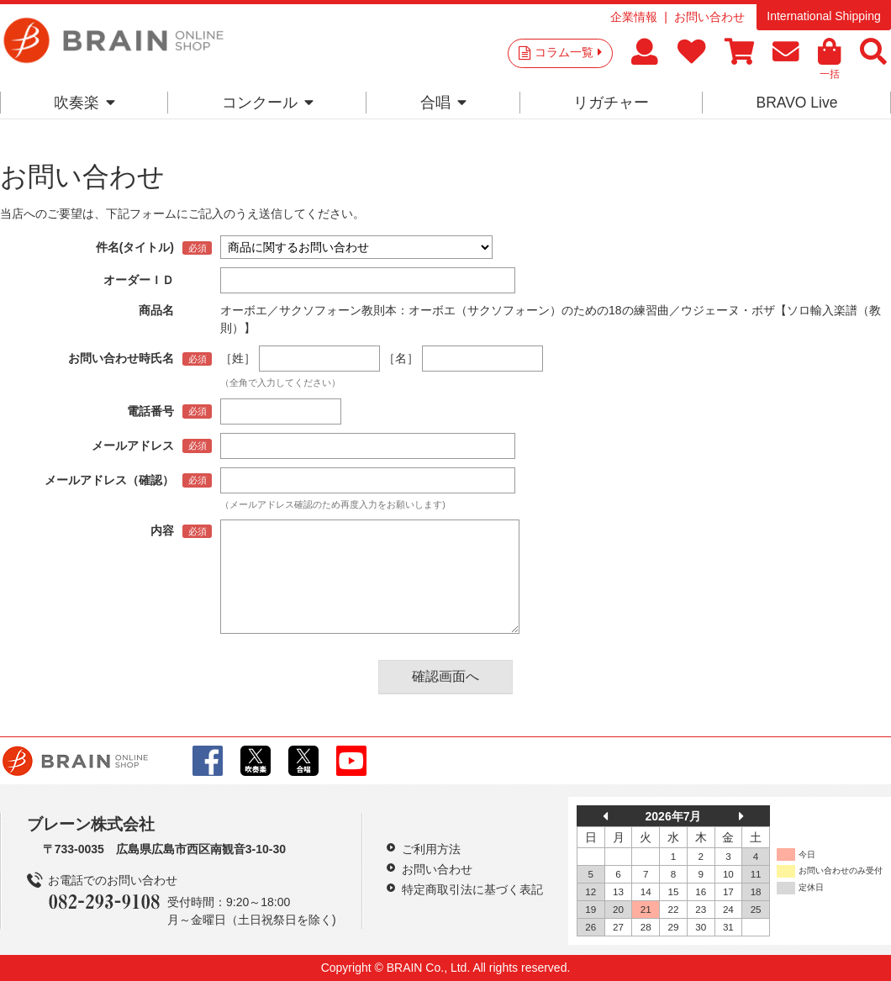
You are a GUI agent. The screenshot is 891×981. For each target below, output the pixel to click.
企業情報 (633, 17)
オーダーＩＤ (138, 280)
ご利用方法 (431, 849)
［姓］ (238, 358)
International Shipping (823, 16)
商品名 (156, 310)
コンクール (268, 102)
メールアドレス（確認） (109, 480)
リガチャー (611, 102)
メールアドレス (133, 445)
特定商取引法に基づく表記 (472, 889)
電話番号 (150, 411)
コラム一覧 (568, 52)
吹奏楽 (84, 102)
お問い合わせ (709, 17)
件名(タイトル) (135, 247)
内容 (162, 530)
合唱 (443, 102)
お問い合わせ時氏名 (121, 358)
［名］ (401, 358)
